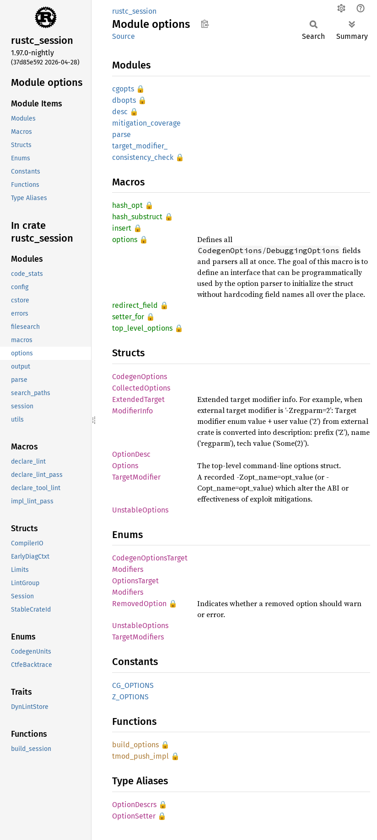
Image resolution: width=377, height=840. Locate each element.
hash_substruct (137, 216)
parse (121, 134)
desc (120, 111)
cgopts (123, 89)
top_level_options (142, 328)
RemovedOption (139, 603)
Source (123, 36)
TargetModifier (136, 477)
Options (125, 465)
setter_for (128, 316)
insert (121, 228)
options (124, 239)
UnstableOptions (140, 510)
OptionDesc (131, 454)
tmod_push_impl (140, 756)
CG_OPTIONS (133, 685)
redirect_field (135, 305)
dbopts (124, 100)
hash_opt (127, 205)
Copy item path (204, 24)
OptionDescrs (134, 804)
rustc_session (134, 11)
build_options (135, 744)
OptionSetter (134, 816)
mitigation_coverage (146, 123)
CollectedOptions (141, 388)
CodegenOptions (139, 376)
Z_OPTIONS (130, 696)
